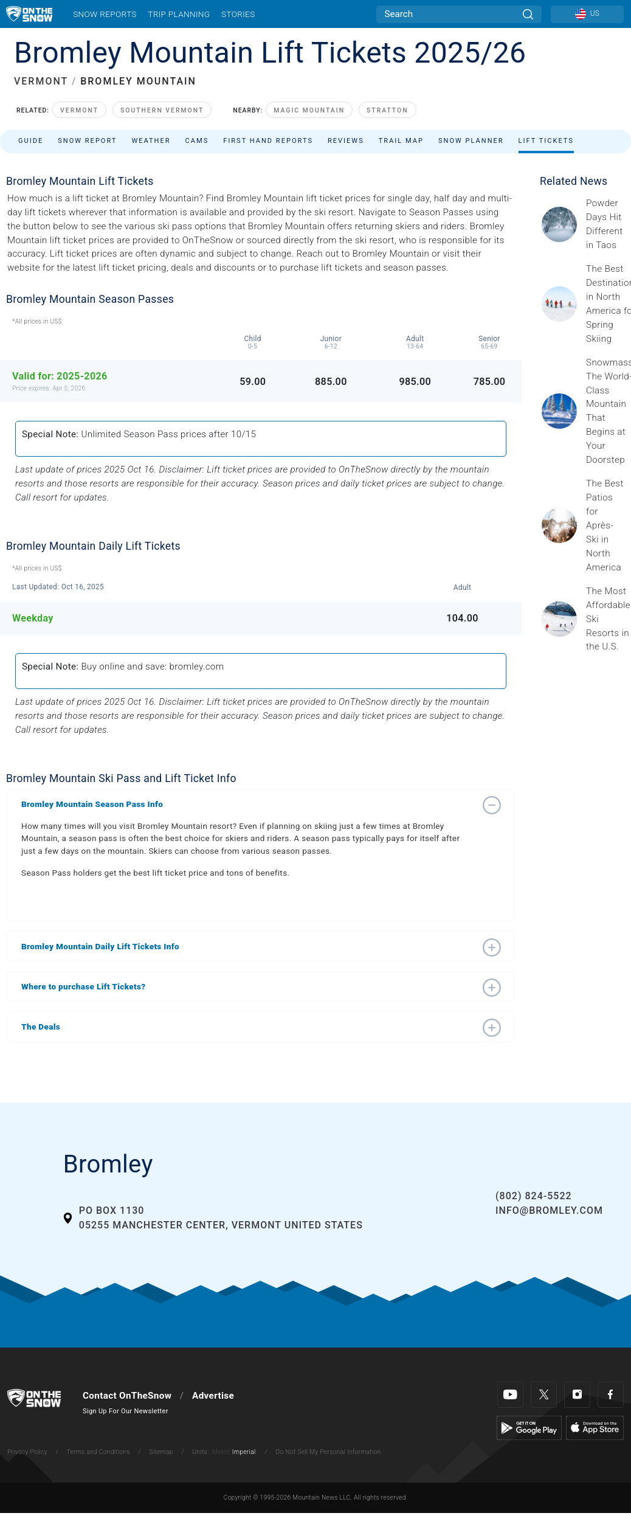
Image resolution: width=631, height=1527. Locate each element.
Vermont (79, 110)
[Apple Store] (595, 1427)
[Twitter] (544, 1395)
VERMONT (41, 81)
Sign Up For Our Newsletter (125, 1411)
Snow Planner (471, 141)
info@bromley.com (549, 1210)
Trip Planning (179, 14)
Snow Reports (104, 14)
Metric (221, 1452)
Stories (238, 14)
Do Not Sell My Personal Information (328, 1452)
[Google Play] (529, 1427)
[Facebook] (611, 1395)
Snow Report (87, 141)
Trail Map (401, 141)
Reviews (346, 141)
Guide (30, 141)
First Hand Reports (268, 141)
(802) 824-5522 (533, 1196)
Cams (197, 141)
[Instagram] (577, 1395)
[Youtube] (510, 1395)
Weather (150, 141)
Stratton (388, 110)
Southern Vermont (162, 110)
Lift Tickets (546, 141)
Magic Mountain (309, 110)
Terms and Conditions (97, 1452)
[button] (248, 804)
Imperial (244, 1452)
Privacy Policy (27, 1452)
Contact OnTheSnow (127, 1395)
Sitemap (161, 1452)
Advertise (213, 1395)
